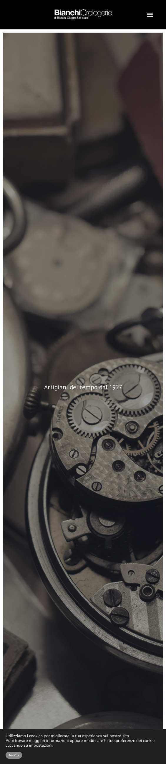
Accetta (14, 755)
